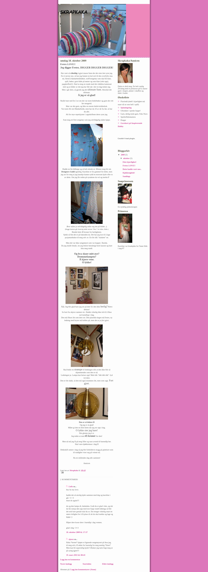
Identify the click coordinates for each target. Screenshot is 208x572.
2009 (123, 155)
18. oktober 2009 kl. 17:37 (77, 532)
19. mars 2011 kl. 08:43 (75, 555)
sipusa (71, 539)
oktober (126, 158)
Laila (71, 486)
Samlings (126, 176)
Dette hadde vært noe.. (132, 169)
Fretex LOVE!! (129, 166)
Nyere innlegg (66, 564)
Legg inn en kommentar (70, 559)
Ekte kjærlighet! (129, 162)
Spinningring (126, 108)
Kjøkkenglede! (129, 173)
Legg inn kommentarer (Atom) (83, 569)
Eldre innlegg (107, 564)
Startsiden (87, 564)
